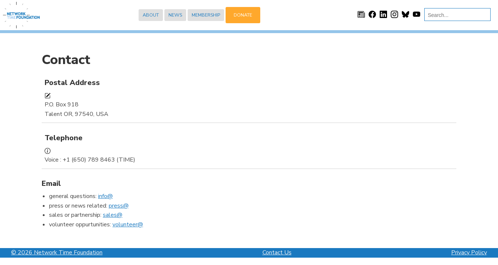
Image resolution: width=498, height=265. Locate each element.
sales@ (112, 215)
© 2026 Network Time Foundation (56, 252)
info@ (105, 196)
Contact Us (277, 252)
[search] (456, 15)
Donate (243, 15)
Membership (206, 15)
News (175, 15)
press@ (119, 206)
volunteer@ (127, 224)
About (151, 15)
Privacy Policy (469, 252)
